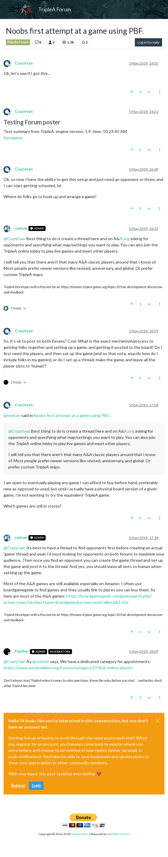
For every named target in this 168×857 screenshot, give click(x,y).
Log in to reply (148, 42)
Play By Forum (17, 42)
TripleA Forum (54, 9)
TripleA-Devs (80, 834)
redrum (21, 228)
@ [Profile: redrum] (12, 415)
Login (36, 785)
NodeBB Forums (118, 834)
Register (18, 785)
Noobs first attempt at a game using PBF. (71, 415)
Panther (22, 651)
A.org (124, 238)
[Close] (157, 721)
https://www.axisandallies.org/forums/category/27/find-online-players (68, 667)
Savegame (13, 137)
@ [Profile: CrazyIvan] (14, 238)
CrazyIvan (24, 63)
